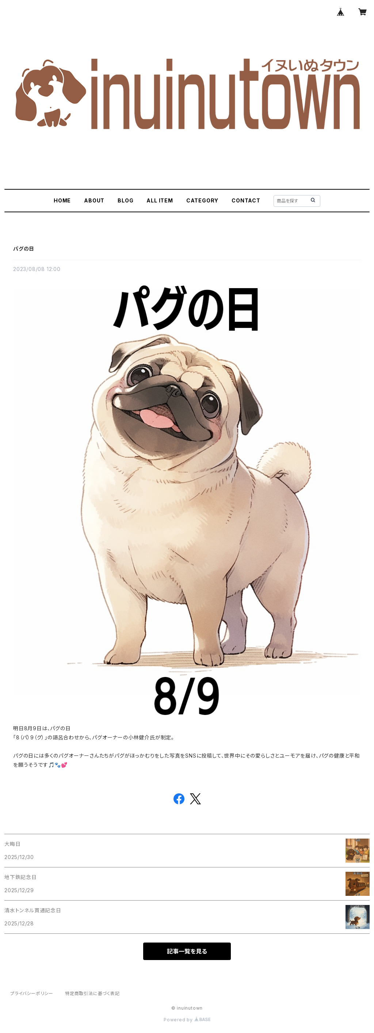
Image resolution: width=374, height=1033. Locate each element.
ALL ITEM (159, 200)
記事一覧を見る (187, 951)
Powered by (187, 1019)
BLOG (125, 200)
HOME (62, 200)
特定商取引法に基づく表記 (92, 993)
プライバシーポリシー (31, 993)
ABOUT (94, 200)
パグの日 (23, 248)
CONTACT (246, 200)
